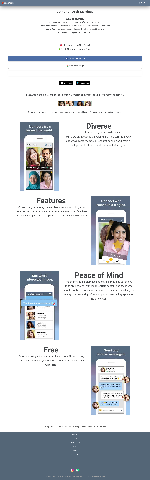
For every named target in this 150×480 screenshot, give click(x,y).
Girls (84, 427)
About (75, 446)
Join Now (144, 3)
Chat (90, 427)
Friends (103, 427)
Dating (46, 427)
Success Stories (75, 442)
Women (60, 427)
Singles (68, 427)
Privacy (75, 450)
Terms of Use (80, 78)
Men (52, 427)
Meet (96, 427)
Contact (75, 438)
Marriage (76, 427)
